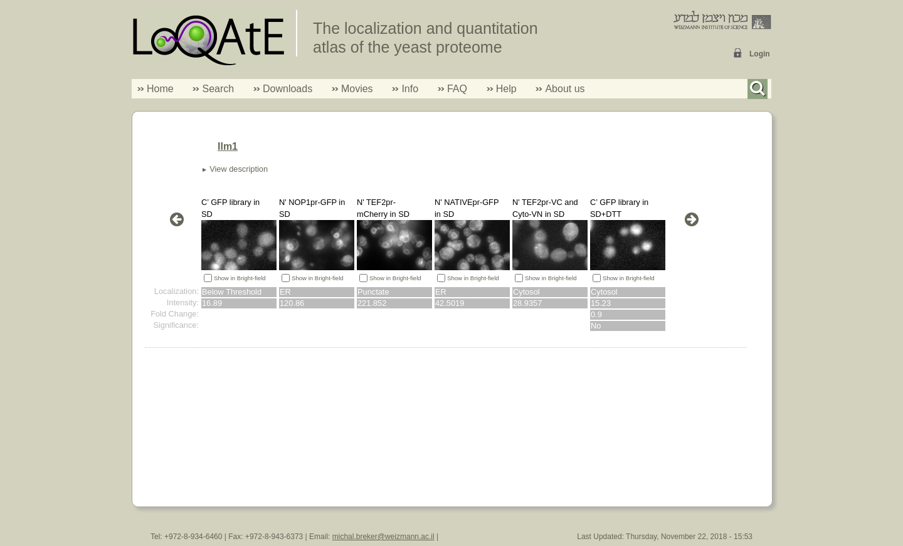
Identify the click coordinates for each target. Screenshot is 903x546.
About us (564, 88)
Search (213, 88)
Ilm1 (228, 146)
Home (160, 88)
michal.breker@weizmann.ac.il (383, 536)
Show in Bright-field (240, 278)
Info (405, 88)
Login (759, 54)
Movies (357, 88)
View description (238, 169)
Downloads (287, 88)
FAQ (457, 88)
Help (506, 88)
